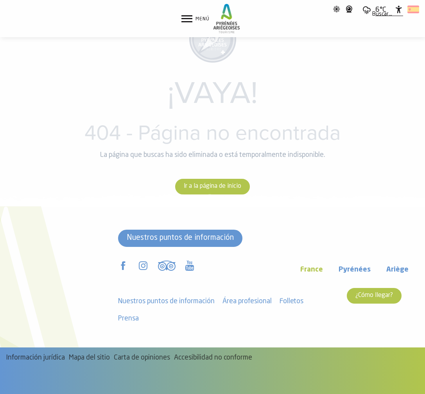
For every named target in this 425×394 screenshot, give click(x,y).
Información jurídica (35, 357)
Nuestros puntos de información (180, 238)
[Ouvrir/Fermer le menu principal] (195, 18)
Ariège (397, 269)
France (311, 269)
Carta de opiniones (142, 357)
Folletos (291, 301)
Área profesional (247, 301)
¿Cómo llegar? (374, 295)
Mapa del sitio (89, 357)
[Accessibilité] (398, 9)
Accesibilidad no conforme (213, 357)
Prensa (128, 318)
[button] (382, 14)
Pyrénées (355, 269)
